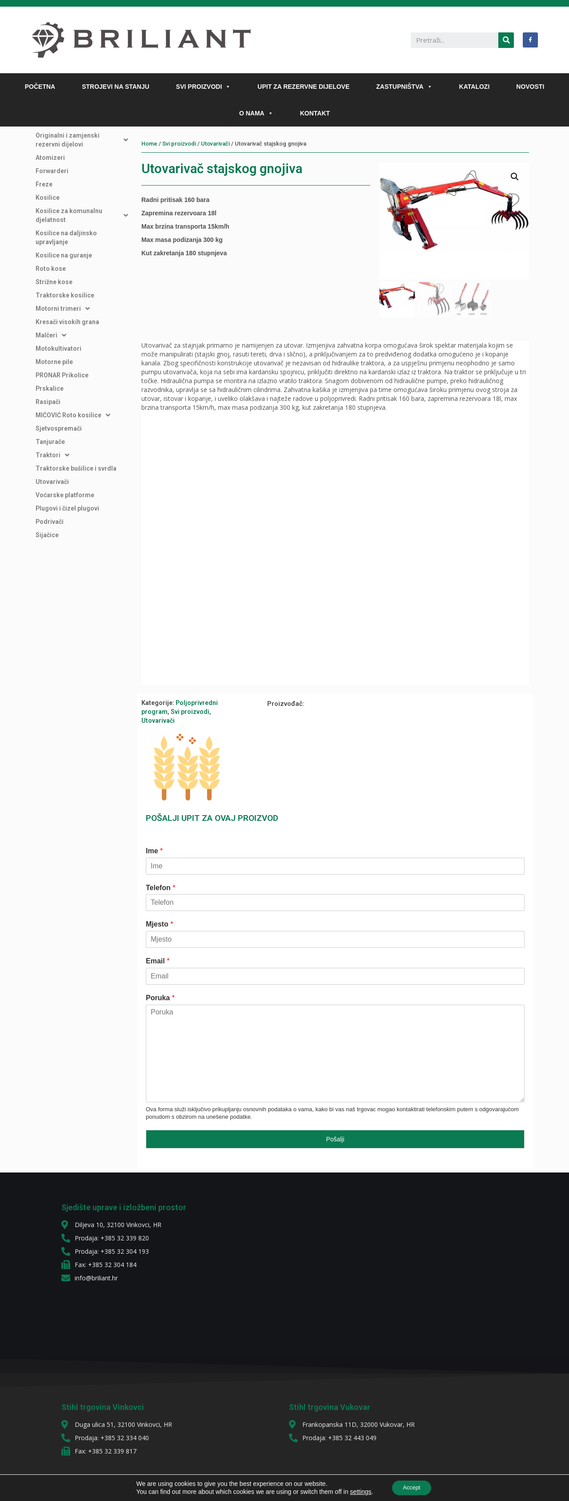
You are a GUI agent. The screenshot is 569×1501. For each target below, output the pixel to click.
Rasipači (48, 401)
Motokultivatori (58, 348)
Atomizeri (50, 157)
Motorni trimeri (63, 308)
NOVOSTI (530, 86)
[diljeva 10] (360, 1266)
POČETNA (40, 86)
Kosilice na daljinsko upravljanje (66, 238)
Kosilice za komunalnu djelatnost (82, 215)
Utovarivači (52, 481)
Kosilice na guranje (64, 255)
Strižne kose (54, 281)
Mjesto (159, 925)
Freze (44, 184)
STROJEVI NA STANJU (115, 86)
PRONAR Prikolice (62, 375)
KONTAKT (315, 113)
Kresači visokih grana (67, 321)
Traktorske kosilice (65, 295)
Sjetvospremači (59, 428)
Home (149, 143)
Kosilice (48, 197)
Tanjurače (50, 441)
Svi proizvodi (179, 143)
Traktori (52, 455)
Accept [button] (411, 1487)
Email (157, 962)
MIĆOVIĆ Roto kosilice (73, 415)
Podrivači (50, 521)
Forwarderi (52, 170)
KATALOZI (474, 86)
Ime (154, 851)
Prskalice (50, 388)
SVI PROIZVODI (203, 86)
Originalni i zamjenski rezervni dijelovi (82, 140)
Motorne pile (54, 361)
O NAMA (256, 113)
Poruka (160, 998)
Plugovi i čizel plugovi (67, 508)
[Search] (506, 40)
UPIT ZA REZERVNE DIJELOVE (303, 86)
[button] (226, 86)
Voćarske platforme (65, 495)
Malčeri (51, 335)
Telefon (160, 888)
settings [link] (357, 1491)
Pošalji (335, 1140)
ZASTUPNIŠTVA (404, 86)
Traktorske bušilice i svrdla (76, 468)
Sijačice (47, 535)
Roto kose (51, 268)
